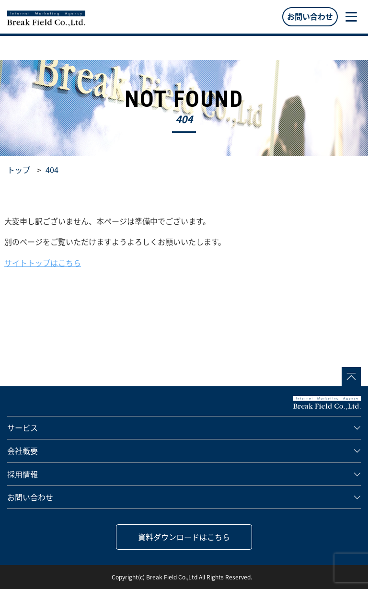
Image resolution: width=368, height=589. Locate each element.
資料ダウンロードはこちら (184, 537)
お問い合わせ (310, 16)
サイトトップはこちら (42, 262)
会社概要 (22, 450)
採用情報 (22, 474)
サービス (22, 427)
